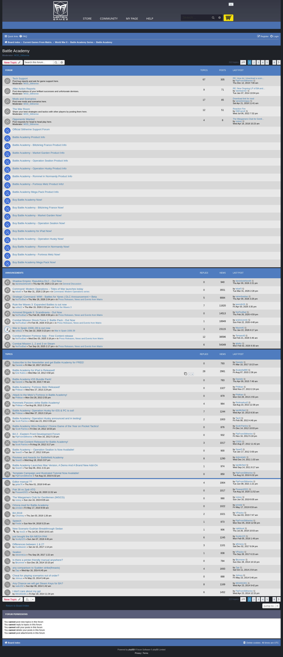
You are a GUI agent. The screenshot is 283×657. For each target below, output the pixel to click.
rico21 (22, 531)
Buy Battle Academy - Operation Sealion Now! (38, 223)
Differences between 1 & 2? (28, 544)
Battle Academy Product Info (28, 137)
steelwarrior (241, 91)
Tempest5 (240, 335)
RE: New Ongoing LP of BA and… (249, 88)
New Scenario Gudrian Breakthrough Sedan (37, 528)
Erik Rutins (20, 373)
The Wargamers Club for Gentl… (248, 119)
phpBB (131, 650)
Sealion (16, 552)
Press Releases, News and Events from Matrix (80, 299)
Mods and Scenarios (24, 98)
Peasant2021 (21, 492)
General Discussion (72, 284)
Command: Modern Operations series (71, 291)
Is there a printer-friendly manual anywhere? (37, 559)
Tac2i (238, 418)
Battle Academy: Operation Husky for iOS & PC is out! (43, 410)
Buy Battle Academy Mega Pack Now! (34, 262)
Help (149, 18)
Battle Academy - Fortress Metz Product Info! (38, 184)
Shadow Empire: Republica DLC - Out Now (37, 281)
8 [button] (274, 62)
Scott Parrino (21, 421)
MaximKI (240, 328)
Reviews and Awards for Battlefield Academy (37, 457)
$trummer (20, 562)
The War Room (21, 109)
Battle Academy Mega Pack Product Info (35, 191)
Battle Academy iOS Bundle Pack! (31, 379)
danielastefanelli (23, 284)
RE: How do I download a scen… (248, 78)
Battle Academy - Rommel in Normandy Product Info (42, 176)
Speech (16, 520)
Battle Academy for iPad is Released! (33, 370)
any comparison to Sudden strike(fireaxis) (36, 567)
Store (87, 18)
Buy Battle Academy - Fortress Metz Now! (36, 254)
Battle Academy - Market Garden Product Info (38, 152)
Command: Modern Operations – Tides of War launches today (47, 288)
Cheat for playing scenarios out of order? (35, 575)
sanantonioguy (243, 101)
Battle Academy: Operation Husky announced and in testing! (46, 418)
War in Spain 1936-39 (64, 330)
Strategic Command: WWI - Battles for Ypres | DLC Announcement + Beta (54, 296)
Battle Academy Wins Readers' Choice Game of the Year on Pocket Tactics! (55, 426)
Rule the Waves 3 (63, 307)
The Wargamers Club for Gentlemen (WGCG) (38, 497)
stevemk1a (20, 555)
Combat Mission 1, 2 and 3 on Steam (33, 343)
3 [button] (258, 62)
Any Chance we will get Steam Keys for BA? (37, 583)
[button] (243, 62)
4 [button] (262, 62)
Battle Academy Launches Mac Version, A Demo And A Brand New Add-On (55, 465)
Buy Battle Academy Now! (27, 199)
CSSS (239, 441)
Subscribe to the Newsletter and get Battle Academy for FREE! (48, 362)
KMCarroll (240, 111)
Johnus (18, 578)
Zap (17, 570)
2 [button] (253, 62)
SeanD (18, 452)
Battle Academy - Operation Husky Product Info (39, 168)
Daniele (19, 365)
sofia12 (18, 307)
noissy (239, 121)
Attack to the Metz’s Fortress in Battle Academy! (39, 394)
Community (109, 18)
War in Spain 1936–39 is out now (31, 328)
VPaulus (240, 513)
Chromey (19, 515)
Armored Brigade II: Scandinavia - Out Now (37, 312)
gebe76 (19, 484)
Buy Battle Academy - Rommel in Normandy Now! (40, 246)
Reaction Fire (239, 109)
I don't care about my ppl (26, 591)
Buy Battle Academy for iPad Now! (32, 231)
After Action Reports (23, 88)
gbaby (239, 343)
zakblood (240, 528)
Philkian (19, 390)
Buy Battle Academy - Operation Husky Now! (38, 238)
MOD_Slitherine (21, 55)
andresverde (242, 320)
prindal (18, 508)
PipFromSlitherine (244, 80)
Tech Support (20, 78)
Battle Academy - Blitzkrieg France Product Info (39, 145)
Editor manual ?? (22, 481)
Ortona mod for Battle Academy (30, 505)
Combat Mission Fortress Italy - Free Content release (42, 335)
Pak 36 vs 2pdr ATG (23, 489)
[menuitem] (23, 36)
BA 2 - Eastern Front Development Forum (36, 434)
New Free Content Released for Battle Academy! (40, 441)
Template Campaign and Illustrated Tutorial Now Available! (45, 473)
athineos (240, 544)
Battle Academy (15, 51)
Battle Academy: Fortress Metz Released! (36, 387)
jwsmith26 (240, 304)
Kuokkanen (20, 547)
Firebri (18, 523)
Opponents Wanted (23, 119)
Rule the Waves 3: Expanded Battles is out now (39, 304)
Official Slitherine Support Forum (31, 129)
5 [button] (267, 62)
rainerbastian (242, 296)
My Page (132, 18)
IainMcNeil (241, 410)
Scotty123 (20, 539)
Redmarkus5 (242, 402)
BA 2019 (17, 513)
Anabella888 (242, 370)
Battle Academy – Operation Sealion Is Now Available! (43, 449)
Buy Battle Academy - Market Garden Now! (37, 215)
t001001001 (241, 583)
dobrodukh (241, 457)
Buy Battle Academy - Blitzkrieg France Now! (38, 207)
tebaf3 (18, 291)
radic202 (19, 586)
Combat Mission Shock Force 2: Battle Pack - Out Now (43, 320)
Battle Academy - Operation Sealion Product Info (40, 160)
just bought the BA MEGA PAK (29, 536)
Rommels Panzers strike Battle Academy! (36, 402)
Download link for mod (243, 98)
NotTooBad (20, 299)
